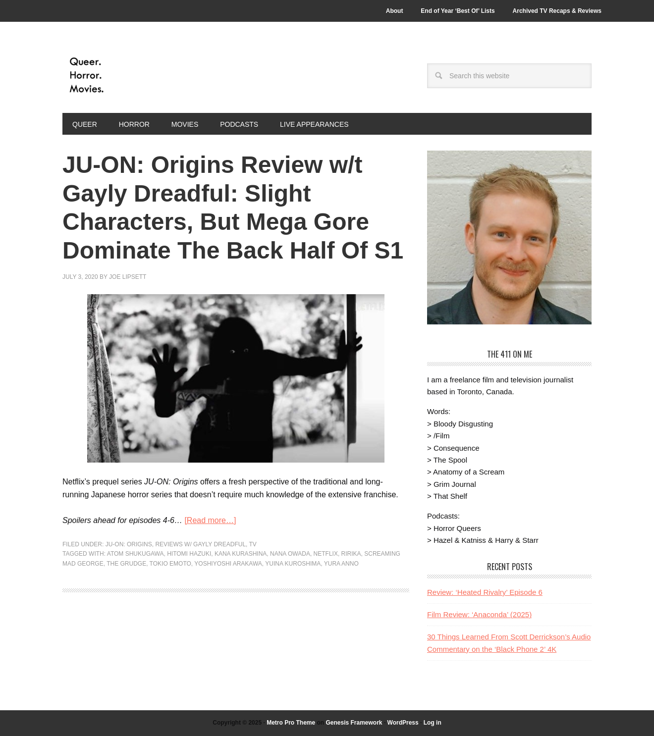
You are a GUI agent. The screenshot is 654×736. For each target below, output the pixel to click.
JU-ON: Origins (129, 544)
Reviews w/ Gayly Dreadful (200, 544)
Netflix (326, 553)
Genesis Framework (354, 722)
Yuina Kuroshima (293, 563)
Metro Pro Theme (291, 722)
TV (253, 544)
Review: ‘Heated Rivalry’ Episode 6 (485, 592)
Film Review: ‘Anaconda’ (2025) (479, 614)
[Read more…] (210, 520)
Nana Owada (290, 553)
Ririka (351, 553)
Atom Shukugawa (135, 553)
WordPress (403, 722)
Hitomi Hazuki (189, 553)
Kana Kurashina (241, 553)
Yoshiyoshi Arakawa (228, 563)
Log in (432, 722)
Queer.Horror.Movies (129, 75)
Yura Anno (341, 563)
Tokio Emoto (170, 563)
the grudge (126, 563)
